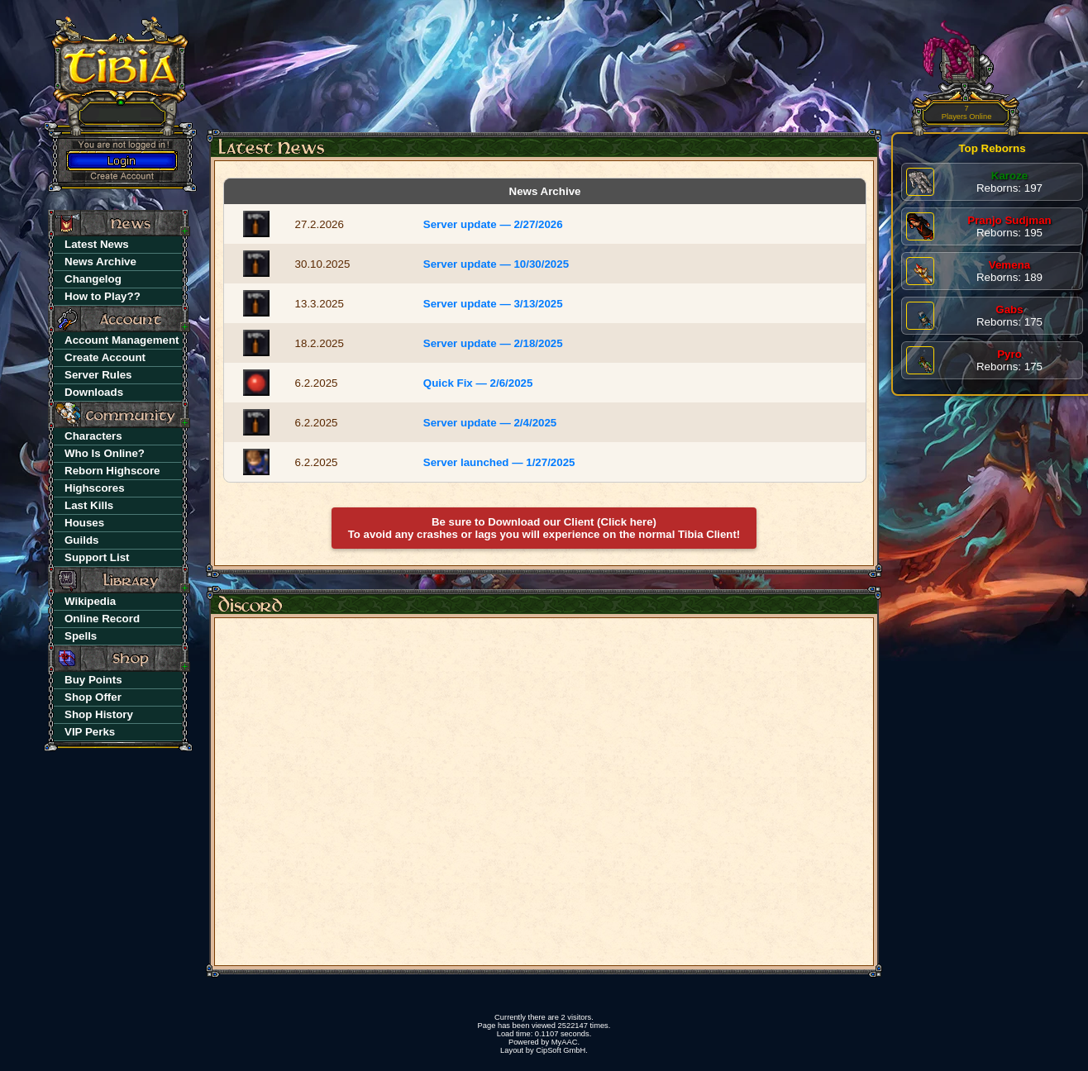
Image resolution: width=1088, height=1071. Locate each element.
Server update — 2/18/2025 (493, 343)
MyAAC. (565, 1042)
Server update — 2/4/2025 (490, 422)
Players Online (967, 112)
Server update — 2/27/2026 (493, 224)
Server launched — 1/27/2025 (499, 462)
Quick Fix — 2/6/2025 (478, 383)
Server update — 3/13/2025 (493, 304)
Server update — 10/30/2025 (496, 264)
